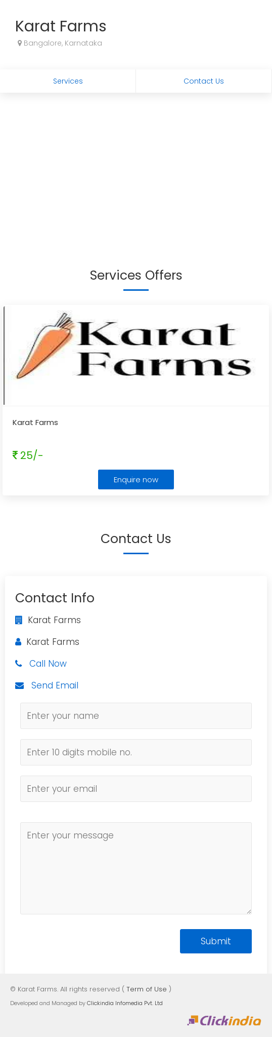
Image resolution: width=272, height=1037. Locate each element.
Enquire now (136, 479)
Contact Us (204, 81)
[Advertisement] (136, 169)
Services (68, 81)
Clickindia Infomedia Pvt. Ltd (125, 1003)
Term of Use (146, 989)
